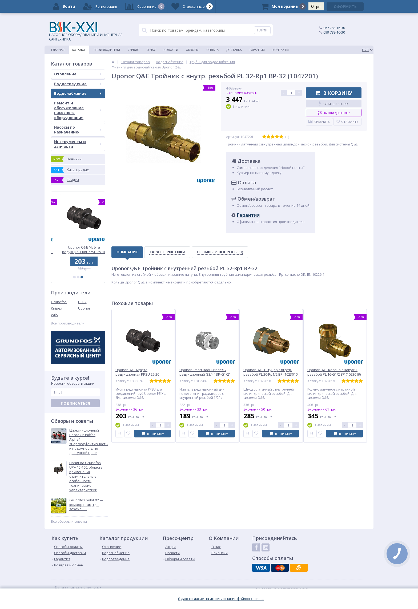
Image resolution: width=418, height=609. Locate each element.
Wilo (54, 314)
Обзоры (192, 50)
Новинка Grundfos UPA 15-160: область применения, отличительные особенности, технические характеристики (86, 476)
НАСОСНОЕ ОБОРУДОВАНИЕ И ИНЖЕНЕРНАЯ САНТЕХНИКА (86, 32)
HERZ (82, 301)
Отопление (77, 73)
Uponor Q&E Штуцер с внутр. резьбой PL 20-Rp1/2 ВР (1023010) (270, 372)
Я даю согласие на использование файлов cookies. (221, 598)
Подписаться (75, 403)
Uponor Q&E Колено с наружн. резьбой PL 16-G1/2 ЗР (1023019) (334, 372)
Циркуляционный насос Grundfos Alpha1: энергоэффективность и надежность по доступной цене (88, 441)
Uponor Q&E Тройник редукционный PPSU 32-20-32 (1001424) (78, 249)
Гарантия (257, 50)
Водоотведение (77, 83)
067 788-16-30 (334, 27)
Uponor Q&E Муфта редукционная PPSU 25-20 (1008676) (137, 374)
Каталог (79, 50)
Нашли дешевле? (333, 112)
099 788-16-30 (334, 32)
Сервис (133, 50)
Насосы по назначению (77, 130)
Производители (107, 50)
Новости (170, 50)
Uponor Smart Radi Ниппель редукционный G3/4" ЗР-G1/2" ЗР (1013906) (205, 374)
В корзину (333, 93)
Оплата (212, 50)
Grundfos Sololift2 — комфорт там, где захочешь (86, 504)
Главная (58, 50)
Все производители (68, 323)
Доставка (234, 50)
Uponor (84, 308)
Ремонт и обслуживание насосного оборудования (77, 110)
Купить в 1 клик (333, 103)
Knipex (56, 308)
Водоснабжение (77, 93)
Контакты (280, 50)
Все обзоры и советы (69, 521)
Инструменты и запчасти (77, 144)
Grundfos (59, 301)
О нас (151, 50)
